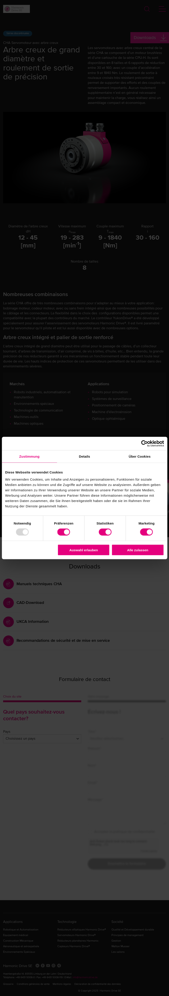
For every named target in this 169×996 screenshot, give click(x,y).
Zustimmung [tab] (29, 456)
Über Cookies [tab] (140, 456)
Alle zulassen (137, 550)
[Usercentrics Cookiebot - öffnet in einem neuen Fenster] (144, 443)
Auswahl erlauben (83, 550)
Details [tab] (84, 456)
